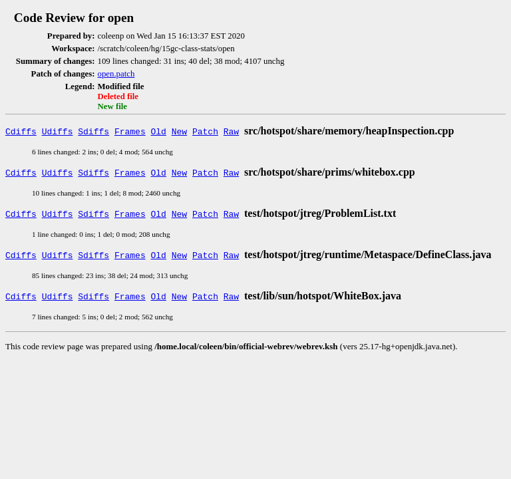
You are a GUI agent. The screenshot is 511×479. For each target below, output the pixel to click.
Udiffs (57, 131)
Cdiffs (21, 131)
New (179, 131)
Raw (231, 131)
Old (158, 131)
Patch (205, 131)
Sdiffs (93, 131)
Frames (130, 131)
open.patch (116, 74)
